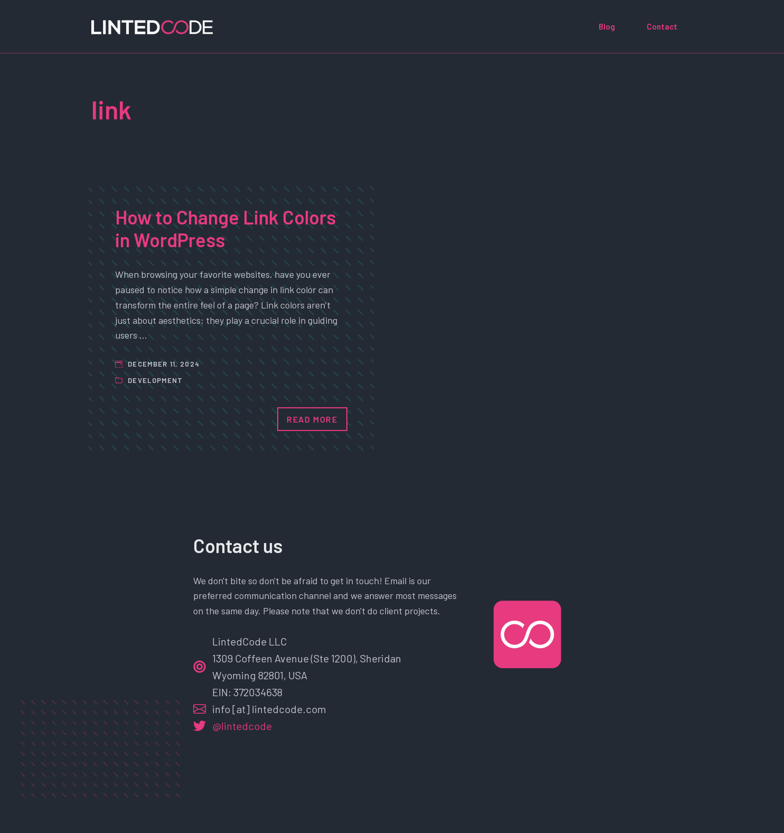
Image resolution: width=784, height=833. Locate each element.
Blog (607, 26)
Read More (312, 419)
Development (155, 380)
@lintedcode (242, 725)
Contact (662, 26)
